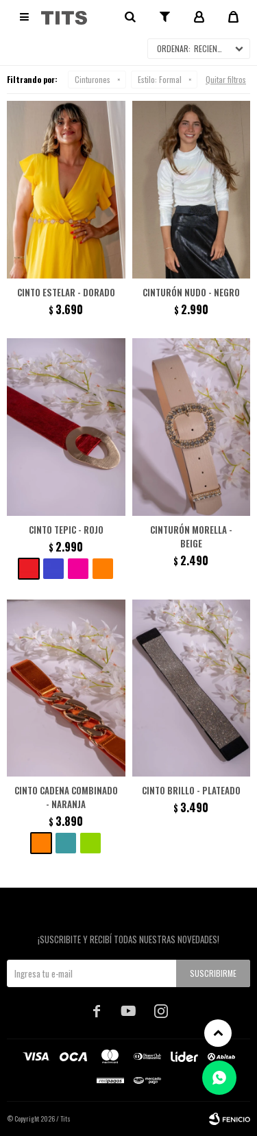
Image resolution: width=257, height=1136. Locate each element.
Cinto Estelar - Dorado (66, 292)
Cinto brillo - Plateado (191, 790)
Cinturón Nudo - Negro (191, 292)
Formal (160, 79)
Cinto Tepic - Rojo (66, 529)
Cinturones (92, 79)
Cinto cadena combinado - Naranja (66, 797)
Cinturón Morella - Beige (191, 536)
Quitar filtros (226, 79)
